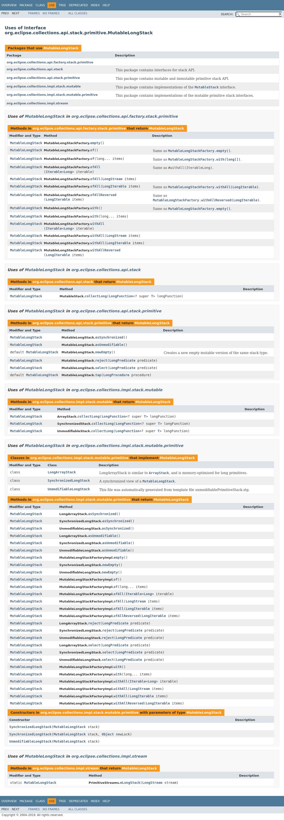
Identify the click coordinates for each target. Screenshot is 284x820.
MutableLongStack (60, 48)
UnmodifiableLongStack (69, 489)
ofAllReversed (103, 195)
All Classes (77, 13)
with (94, 208)
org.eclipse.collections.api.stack (35, 69)
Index (95, 5)
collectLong (96, 296)
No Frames (51, 13)
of (92, 150)
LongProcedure (116, 375)
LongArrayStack (62, 472)
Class (40, 5)
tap (98, 375)
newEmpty (103, 352)
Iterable (54, 172)
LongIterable (114, 186)
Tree (62, 5)
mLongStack (130, 783)
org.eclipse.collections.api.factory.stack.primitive (50, 62)
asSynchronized (109, 337)
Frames (34, 13)
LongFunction (121, 296)
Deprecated (78, 5)
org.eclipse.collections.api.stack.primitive (43, 78)
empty (95, 143)
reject (101, 360)
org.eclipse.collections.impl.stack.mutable (44, 86)
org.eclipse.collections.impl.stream (37, 103)
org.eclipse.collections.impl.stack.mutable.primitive (52, 94)
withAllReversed (105, 250)
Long (68, 172)
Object (108, 734)
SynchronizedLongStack (69, 480)
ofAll (95, 167)
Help (106, 5)
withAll (97, 224)
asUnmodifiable (109, 345)
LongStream (112, 179)
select (101, 368)
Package (26, 5)
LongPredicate (122, 360)
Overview (9, 5)
